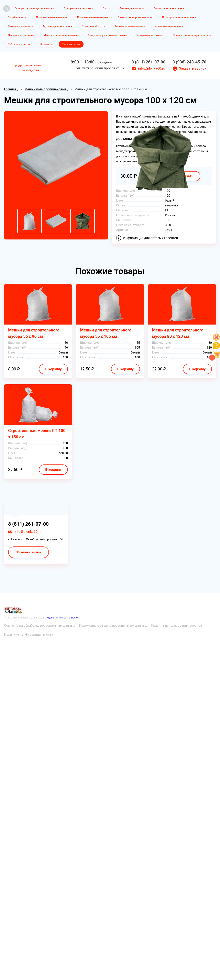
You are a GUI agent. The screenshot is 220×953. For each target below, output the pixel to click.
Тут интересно (71, 44)
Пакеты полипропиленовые (135, 17)
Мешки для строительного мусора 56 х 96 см (33, 333)
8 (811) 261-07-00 (148, 62)
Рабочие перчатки (19, 44)
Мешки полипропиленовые (61, 35)
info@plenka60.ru (151, 68)
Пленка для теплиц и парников (192, 35)
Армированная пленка (169, 26)
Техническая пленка (20, 26)
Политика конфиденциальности (28, 634)
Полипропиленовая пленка (179, 17)
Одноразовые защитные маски (34, 8)
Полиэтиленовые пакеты (51, 17)
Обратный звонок (28, 552)
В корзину (53, 369)
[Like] (216, 340)
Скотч (106, 8)
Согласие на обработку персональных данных (39, 625)
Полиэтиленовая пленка (168, 8)
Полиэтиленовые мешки (92, 17)
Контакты (46, 44)
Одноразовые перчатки (78, 8)
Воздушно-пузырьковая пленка (107, 35)
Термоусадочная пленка (130, 26)
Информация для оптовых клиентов (150, 238)
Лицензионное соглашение (61, 617)
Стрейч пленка (17, 17)
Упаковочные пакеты (149, 35)
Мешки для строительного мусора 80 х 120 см (178, 333)
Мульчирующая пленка (57, 26)
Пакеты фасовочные (21, 35)
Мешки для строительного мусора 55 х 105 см (105, 333)
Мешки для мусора (132, 8)
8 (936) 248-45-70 (189, 62)
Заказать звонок (192, 68)
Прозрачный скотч (93, 26)
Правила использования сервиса (176, 625)
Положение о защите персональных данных (113, 625)
